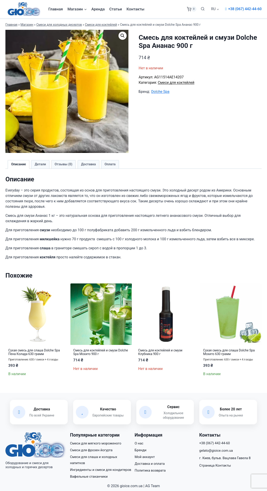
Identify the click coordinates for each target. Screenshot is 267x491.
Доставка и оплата (150, 464)
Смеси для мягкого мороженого (95, 443)
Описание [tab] (18, 164)
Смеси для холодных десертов (59, 24)
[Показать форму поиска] (203, 9)
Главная (55, 9)
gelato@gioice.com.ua (216, 451)
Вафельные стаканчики (89, 477)
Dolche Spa (160, 91)
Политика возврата (150, 470)
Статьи (115, 9)
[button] (122, 36)
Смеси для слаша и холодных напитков (93, 460)
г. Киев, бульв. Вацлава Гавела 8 (225, 458)
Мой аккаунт (145, 457)
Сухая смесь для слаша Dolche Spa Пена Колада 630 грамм (34, 352)
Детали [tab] (40, 164)
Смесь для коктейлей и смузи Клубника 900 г (160, 352)
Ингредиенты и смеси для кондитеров (100, 470)
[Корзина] (191, 9)
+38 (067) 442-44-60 (245, 9)
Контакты (135, 9)
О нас (139, 443)
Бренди (140, 450)
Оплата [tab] (110, 164)
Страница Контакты (215, 465)
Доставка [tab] (88, 164)
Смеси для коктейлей (101, 24)
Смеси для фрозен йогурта (91, 450)
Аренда (98, 9)
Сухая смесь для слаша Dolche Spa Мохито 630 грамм (229, 352)
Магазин (27, 24)
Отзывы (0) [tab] (63, 164)
